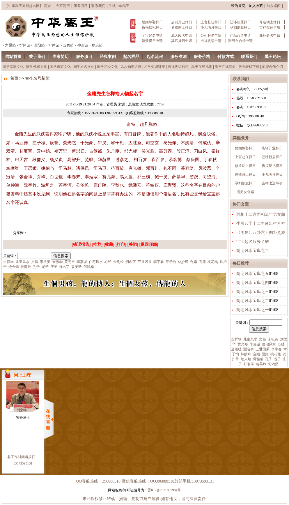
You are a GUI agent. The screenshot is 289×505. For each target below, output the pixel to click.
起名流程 (155, 56)
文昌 (262, 339)
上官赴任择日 (211, 22)
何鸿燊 (273, 364)
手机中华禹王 (119, 6)
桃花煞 (275, 354)
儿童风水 (249, 339)
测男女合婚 (245, 192)
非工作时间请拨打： (23, 457)
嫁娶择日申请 (152, 41)
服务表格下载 (248, 67)
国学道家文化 (60, 67)
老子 (277, 359)
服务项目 (81, 6)
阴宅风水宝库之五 (252, 273)
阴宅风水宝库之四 (252, 282)
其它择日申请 (181, 41)
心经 (281, 344)
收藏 (109, 244)
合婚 (256, 354)
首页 (14, 78)
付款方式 (225, 56)
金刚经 (236, 349)
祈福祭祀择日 (152, 27)
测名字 (248, 349)
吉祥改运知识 (178, 67)
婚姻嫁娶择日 (152, 22)
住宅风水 (268, 344)
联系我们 (98, 6)
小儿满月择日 (211, 27)
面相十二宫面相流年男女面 (260, 214)
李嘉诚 (254, 344)
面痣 (265, 354)
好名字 (248, 364)
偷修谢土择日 (181, 27)
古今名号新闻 (37, 78)
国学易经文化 (107, 67)
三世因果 (262, 349)
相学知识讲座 (154, 67)
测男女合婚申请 (240, 41)
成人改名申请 (181, 35)
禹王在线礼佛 (201, 67)
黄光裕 (242, 344)
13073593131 (23, 463)
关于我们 (37, 56)
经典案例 (108, 56)
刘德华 (57, 262)
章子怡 (170, 262)
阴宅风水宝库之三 (252, 291)
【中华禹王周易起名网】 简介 (28, 6)
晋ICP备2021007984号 (164, 490)
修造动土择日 (269, 22)
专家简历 (63, 6)
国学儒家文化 (13, 67)
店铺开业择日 (181, 22)
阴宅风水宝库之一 (252, 310)
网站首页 (13, 56)
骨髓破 (257, 359)
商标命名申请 (269, 35)
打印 (121, 244)
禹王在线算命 (225, 67)
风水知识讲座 (130, 67)
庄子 (53, 267)
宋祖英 (272, 339)
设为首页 (238, 6)
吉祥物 (236, 339)
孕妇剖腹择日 (240, 27)
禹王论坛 (273, 56)
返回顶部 (149, 244)
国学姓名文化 (83, 67)
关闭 (133, 244)
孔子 (268, 359)
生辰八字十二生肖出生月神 (260, 223)
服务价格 (202, 56)
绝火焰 (245, 359)
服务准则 (178, 56)
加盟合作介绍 (272, 67)
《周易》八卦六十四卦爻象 (260, 232)
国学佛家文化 (36, 67)
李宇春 (276, 349)
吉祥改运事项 (269, 27)
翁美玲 (260, 364)
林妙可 (245, 354)
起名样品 (131, 56)
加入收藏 (256, 6)
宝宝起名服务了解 (252, 241)
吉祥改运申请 (211, 41)
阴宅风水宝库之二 (252, 250)
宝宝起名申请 (152, 35)
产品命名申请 (240, 35)
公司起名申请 (211, 35)
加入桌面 (274, 6)
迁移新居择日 (240, 22)
